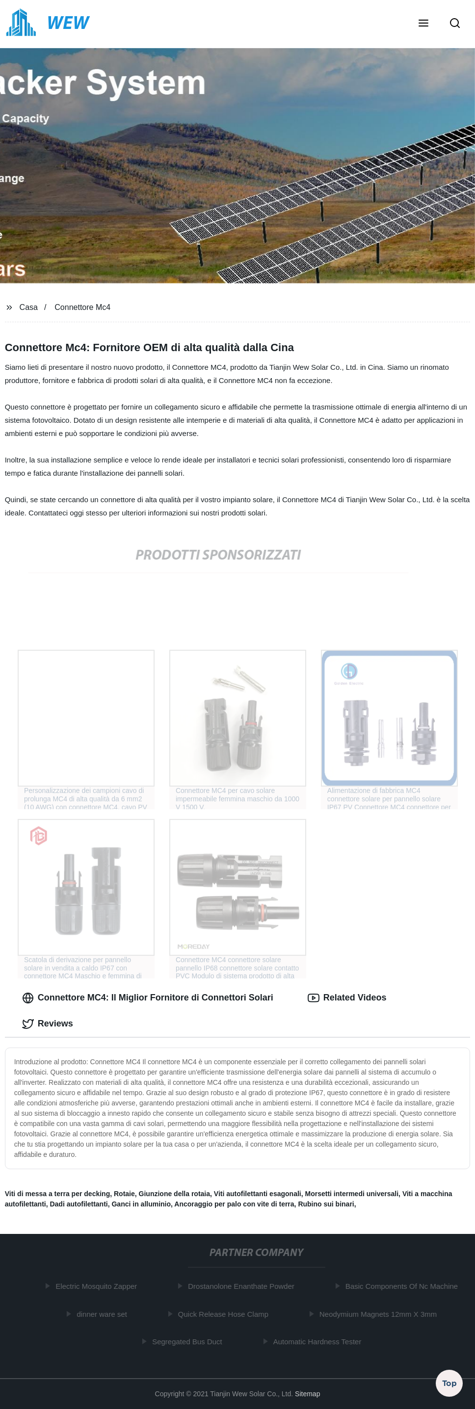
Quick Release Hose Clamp (225, 1314)
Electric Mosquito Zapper (98, 1286)
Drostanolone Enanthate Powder (243, 1286)
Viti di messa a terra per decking (57, 1194)
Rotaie (124, 1194)
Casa (29, 307)
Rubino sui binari (326, 1204)
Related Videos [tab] (347, 998)
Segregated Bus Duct (189, 1341)
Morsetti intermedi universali (351, 1194)
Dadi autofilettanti (78, 1204)
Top (449, 1382)
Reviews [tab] (47, 1024)
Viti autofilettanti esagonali (257, 1194)
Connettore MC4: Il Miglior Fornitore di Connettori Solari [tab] (147, 998)
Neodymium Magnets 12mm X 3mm (380, 1314)
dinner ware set (104, 1314)
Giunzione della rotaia (174, 1194)
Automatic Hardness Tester (319, 1341)
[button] (423, 24)
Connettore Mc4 (82, 307)
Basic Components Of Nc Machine (403, 1286)
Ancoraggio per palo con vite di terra (234, 1204)
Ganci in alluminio (141, 1204)
